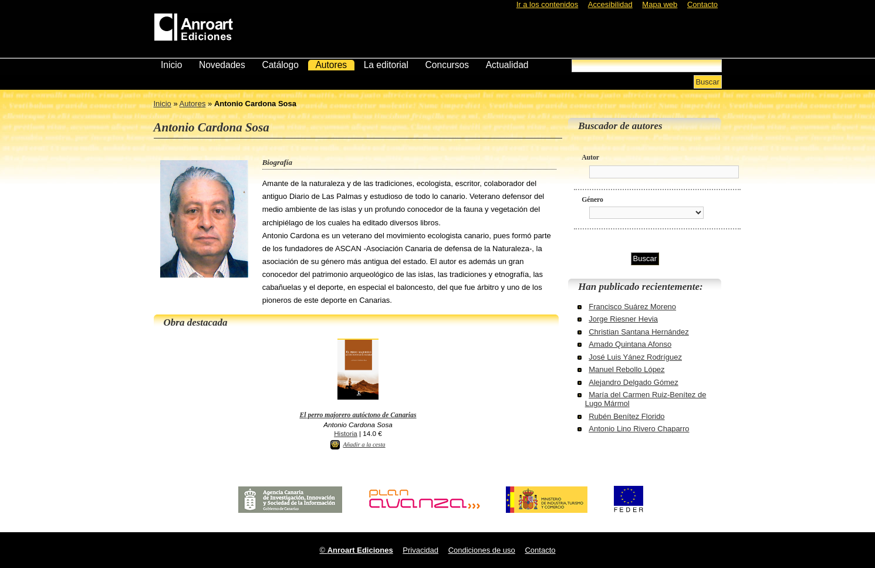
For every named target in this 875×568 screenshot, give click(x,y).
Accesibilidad (610, 4)
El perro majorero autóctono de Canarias (357, 415)
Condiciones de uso (481, 550)
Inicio (171, 65)
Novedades (222, 65)
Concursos (447, 65)
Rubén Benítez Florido (626, 416)
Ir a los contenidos (547, 4)
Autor (590, 157)
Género (592, 200)
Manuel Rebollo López (626, 369)
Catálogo (280, 65)
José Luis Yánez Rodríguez (635, 357)
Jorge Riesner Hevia (623, 319)
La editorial (386, 65)
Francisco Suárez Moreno (632, 306)
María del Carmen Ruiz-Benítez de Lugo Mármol (646, 399)
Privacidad (420, 550)
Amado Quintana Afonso (630, 344)
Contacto (702, 4)
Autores (331, 65)
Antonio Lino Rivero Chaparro (639, 428)
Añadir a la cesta (364, 444)
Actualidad (507, 65)
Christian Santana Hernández (639, 331)
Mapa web (659, 4)
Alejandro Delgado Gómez (633, 382)
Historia (345, 433)
